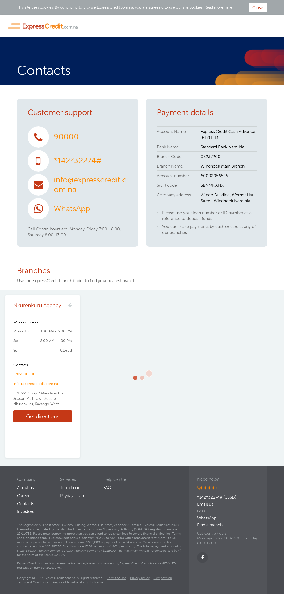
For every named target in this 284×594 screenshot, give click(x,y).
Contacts (25, 503)
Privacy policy (140, 578)
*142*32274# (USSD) (216, 497)
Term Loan (70, 487)
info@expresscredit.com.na (90, 184)
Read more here (218, 7)
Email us (205, 504)
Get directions (42, 416)
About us (25, 487)
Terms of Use (116, 578)
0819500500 (24, 374)
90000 (66, 136)
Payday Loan (72, 495)
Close (257, 7)
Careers (24, 495)
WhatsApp (72, 208)
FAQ (201, 511)
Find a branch (210, 524)
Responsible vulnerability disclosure (77, 582)
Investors (25, 511)
